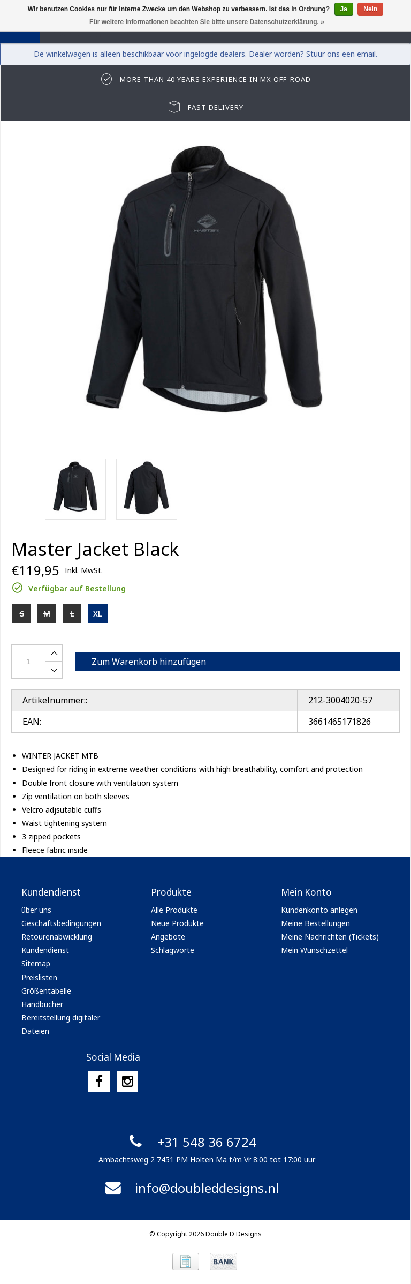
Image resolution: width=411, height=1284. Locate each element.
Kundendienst (45, 950)
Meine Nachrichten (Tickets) (330, 937)
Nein (370, 9)
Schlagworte (172, 950)
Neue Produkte (177, 923)
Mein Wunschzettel (314, 950)
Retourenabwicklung (56, 937)
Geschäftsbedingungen (61, 923)
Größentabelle (46, 991)
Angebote (168, 937)
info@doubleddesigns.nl (191, 1188)
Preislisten (39, 977)
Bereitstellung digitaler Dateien (60, 1024)
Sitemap (35, 963)
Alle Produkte (174, 910)
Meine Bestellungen (315, 923)
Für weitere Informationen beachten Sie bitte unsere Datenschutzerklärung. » (206, 22)
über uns (36, 910)
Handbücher (42, 1004)
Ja (343, 9)
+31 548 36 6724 (190, 1142)
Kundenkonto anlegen (319, 910)
